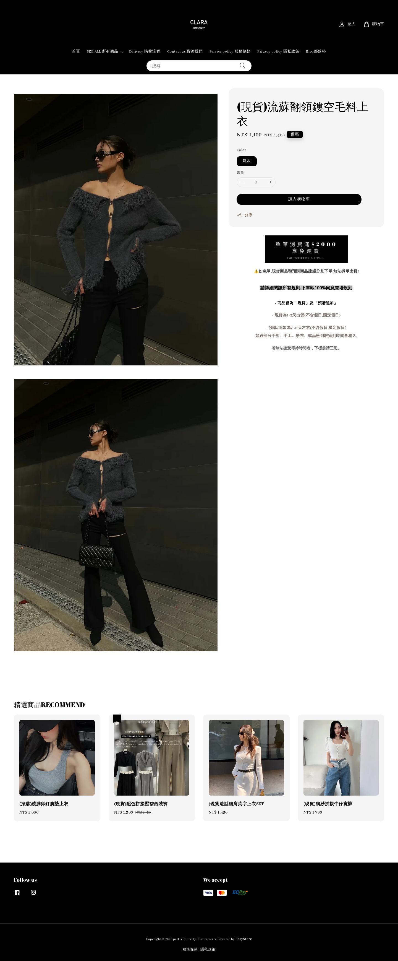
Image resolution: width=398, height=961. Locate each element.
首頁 (76, 51)
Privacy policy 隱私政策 (278, 51)
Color (241, 150)
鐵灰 (247, 161)
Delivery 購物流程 (145, 51)
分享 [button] (245, 215)
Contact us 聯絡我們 (185, 51)
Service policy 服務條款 (230, 51)
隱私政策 (208, 949)
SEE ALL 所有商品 (102, 51)
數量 (240, 173)
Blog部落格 (316, 51)
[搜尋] (243, 65)
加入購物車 (299, 199)
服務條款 (190, 949)
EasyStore (243, 939)
